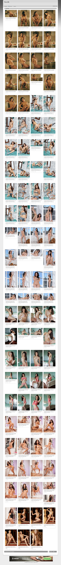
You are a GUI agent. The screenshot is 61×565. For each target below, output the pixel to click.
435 (53, 551)
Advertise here (55, 6)
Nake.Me (32, 562)
